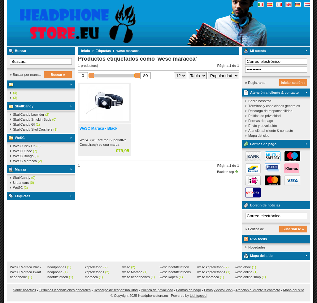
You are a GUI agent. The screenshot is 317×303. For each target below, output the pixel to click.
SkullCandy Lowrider (31, 114)
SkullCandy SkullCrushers (35, 129)
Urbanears (23, 182)
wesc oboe (245, 267)
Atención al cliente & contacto (274, 92)
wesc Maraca (134, 272)
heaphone (57, 272)
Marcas (21, 169)
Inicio (85, 51)
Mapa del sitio (258, 135)
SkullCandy (24, 106)
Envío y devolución (262, 126)
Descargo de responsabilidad (270, 111)
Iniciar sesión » (293, 82)
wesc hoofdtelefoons (175, 272)
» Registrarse (255, 82)
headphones (59, 267)
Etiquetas (22, 196)
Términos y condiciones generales (274, 106)
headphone (21, 277)
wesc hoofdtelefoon (174, 267)
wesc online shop (250, 277)
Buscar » (58, 74)
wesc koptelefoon (213, 267)
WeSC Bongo (26, 156)
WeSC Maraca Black (25, 267)
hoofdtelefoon (60, 277)
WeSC (20, 138)
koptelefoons (97, 272)
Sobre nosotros (259, 101)
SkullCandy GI (26, 124)
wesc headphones (138, 277)
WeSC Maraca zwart (25, 272)
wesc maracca (128, 51)
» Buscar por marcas (25, 74)
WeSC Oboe (25, 151)
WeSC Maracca (27, 161)
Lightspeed (198, 295)
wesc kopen (171, 277)
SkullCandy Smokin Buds (34, 119)
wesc (128, 267)
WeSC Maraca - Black (98, 128)
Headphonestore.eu (89, 23)
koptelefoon (96, 267)
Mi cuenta (258, 51)
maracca (94, 277)
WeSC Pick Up (27, 146)
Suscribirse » (293, 229)
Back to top (225, 172)
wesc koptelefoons (213, 272)
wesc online (246, 272)
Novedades (257, 247)
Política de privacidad (264, 116)
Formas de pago (260, 121)
